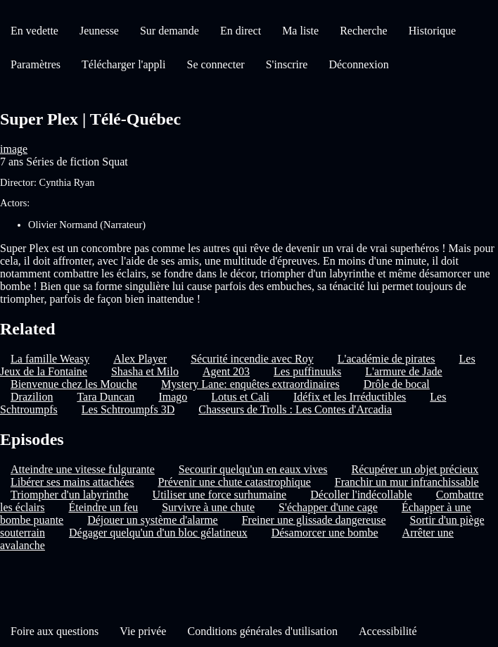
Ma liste (300, 31)
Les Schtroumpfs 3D (128, 409)
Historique (432, 31)
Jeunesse (99, 31)
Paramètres (35, 64)
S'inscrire (287, 64)
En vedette (34, 31)
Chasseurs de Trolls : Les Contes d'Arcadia (295, 409)
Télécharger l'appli (123, 64)
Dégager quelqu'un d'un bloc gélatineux (158, 533)
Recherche (364, 31)
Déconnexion (358, 64)
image (13, 149)
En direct (240, 31)
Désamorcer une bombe (325, 533)
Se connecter (216, 64)
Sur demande (169, 31)
